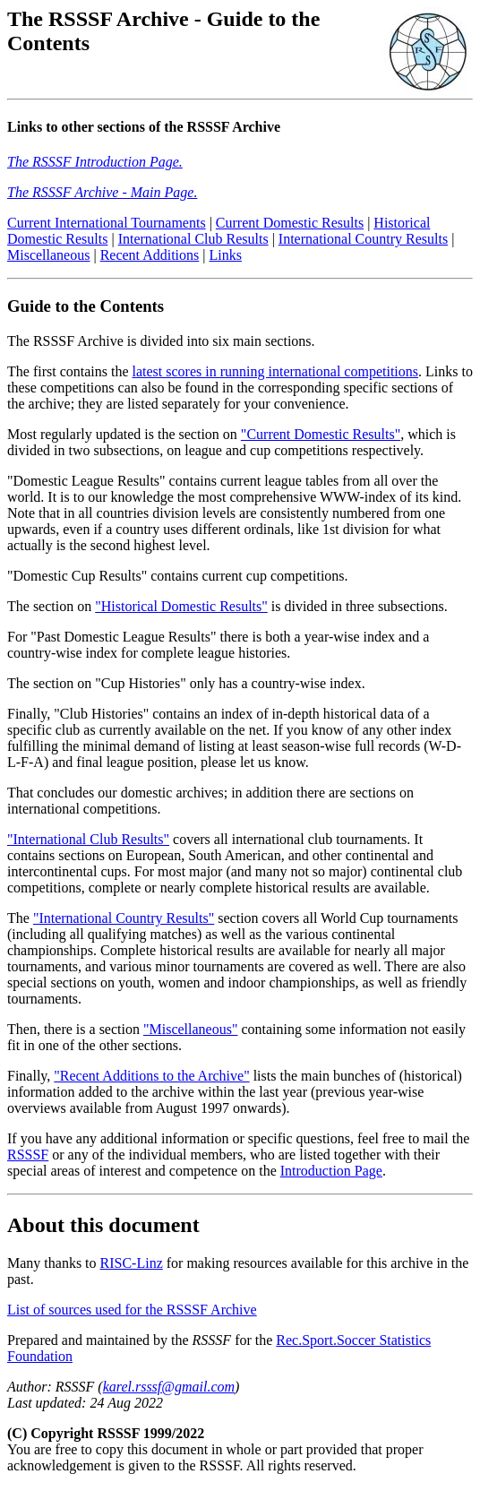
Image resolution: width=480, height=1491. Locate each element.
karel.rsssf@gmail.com (169, 1389)
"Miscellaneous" (190, 1031)
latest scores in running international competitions (275, 374)
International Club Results (193, 241)
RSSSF (27, 1157)
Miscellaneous (48, 257)
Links (225, 257)
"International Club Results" (88, 841)
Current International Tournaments (106, 225)
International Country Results (363, 241)
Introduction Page (331, 1173)
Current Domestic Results (290, 225)
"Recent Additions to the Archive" (151, 1078)
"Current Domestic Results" (320, 436)
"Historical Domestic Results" (181, 608)
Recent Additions (150, 257)
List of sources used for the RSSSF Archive (132, 1312)
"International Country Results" (123, 920)
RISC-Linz (131, 1265)
